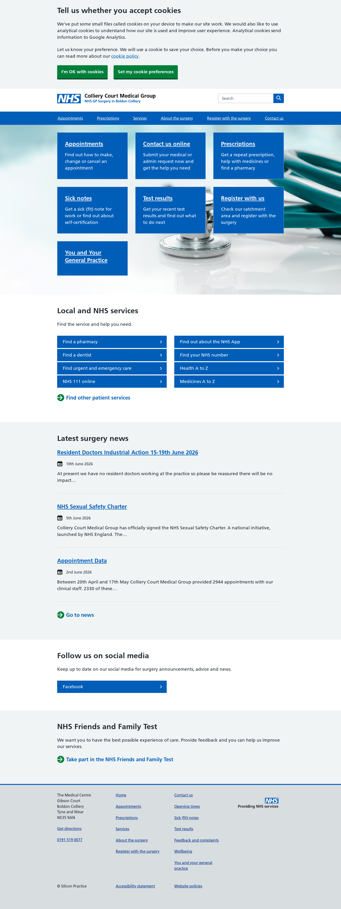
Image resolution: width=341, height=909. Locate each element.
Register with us (242, 198)
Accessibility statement (135, 886)
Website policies (188, 886)
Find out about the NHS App (230, 342)
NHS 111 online (113, 381)
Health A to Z (230, 368)
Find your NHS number (230, 355)
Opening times (187, 806)
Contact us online (166, 143)
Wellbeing (183, 851)
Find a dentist (113, 355)
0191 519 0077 (69, 839)
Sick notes (78, 198)
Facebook (113, 687)
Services (140, 118)
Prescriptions (108, 118)
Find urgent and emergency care (113, 368)
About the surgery (177, 118)
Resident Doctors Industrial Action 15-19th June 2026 (127, 452)
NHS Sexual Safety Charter (92, 506)
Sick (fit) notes (186, 817)
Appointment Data (82, 560)
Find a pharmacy (113, 342)
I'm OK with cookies (82, 71)
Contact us (274, 118)
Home (121, 795)
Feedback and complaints (196, 840)
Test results (158, 198)
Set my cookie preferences (146, 71)
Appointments (70, 118)
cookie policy (125, 56)
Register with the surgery (229, 118)
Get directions (69, 828)
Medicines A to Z (230, 381)
